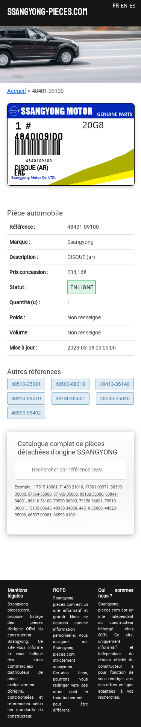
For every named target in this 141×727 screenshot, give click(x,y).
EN (124, 6)
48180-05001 (70, 398)
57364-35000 (40, 494)
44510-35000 (91, 508)
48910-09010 (26, 398)
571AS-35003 (65, 494)
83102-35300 (91, 494)
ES (132, 6)
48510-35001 (26, 383)
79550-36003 (65, 501)
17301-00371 (97, 487)
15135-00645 (40, 508)
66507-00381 (40, 515)
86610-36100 (40, 501)
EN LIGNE (81, 287)
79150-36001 (91, 501)
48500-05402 (26, 412)
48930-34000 (65, 508)
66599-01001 (65, 515)
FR (115, 6)
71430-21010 (71, 487)
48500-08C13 (70, 383)
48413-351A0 (114, 383)
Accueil (16, 91)
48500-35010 (115, 398)
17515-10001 (46, 487)
